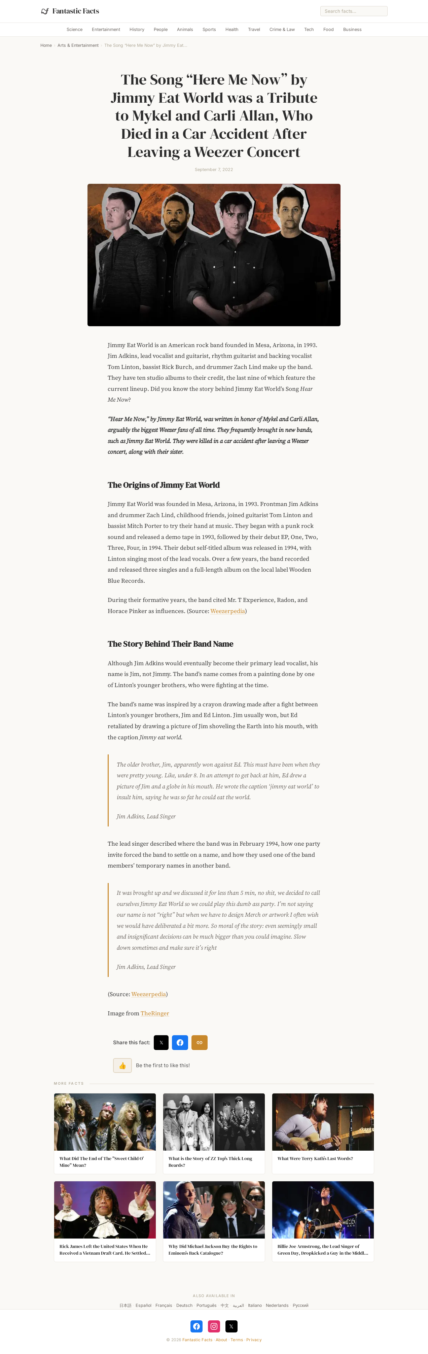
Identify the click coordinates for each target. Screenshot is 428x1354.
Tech (309, 29)
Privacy (254, 1339)
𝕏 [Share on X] (161, 1042)
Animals (185, 29)
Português (207, 1305)
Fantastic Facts (197, 1339)
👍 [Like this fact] (122, 1065)
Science (74, 29)
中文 (225, 1305)
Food (328, 29)
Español (143, 1305)
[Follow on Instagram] (214, 1326)
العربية (238, 1305)
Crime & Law (282, 29)
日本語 (125, 1305)
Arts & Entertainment (78, 45)
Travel (254, 29)
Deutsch (184, 1305)
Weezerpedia (227, 611)
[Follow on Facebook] (196, 1326)
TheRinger (155, 1013)
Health (232, 29)
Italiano (255, 1305)
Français (163, 1305)
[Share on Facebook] (180, 1042)
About (221, 1339)
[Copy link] (199, 1042)
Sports (209, 29)
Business (352, 29)
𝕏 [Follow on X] (231, 1326)
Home (46, 45)
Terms (236, 1339)
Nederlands (277, 1305)
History (137, 29)
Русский (300, 1305)
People (161, 29)
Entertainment (106, 29)
